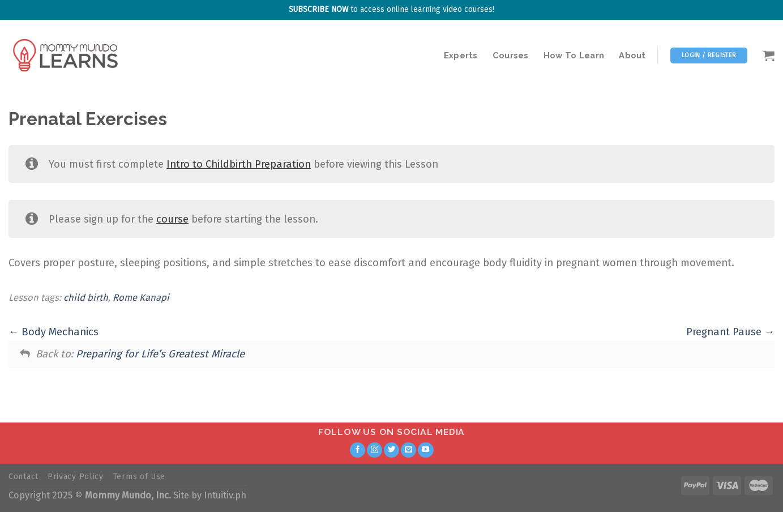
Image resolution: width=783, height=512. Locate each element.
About (632, 55)
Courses (511, 55)
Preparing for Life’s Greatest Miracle (160, 354)
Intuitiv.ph (225, 495)
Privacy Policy (76, 476)
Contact (23, 476)
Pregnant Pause (730, 332)
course (172, 219)
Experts (461, 55)
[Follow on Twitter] (392, 450)
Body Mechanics (53, 332)
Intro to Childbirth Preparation (238, 164)
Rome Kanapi (141, 297)
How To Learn (574, 55)
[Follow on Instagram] (375, 450)
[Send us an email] (409, 450)
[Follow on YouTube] (426, 450)
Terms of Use (139, 476)
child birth (85, 297)
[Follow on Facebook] (358, 450)
